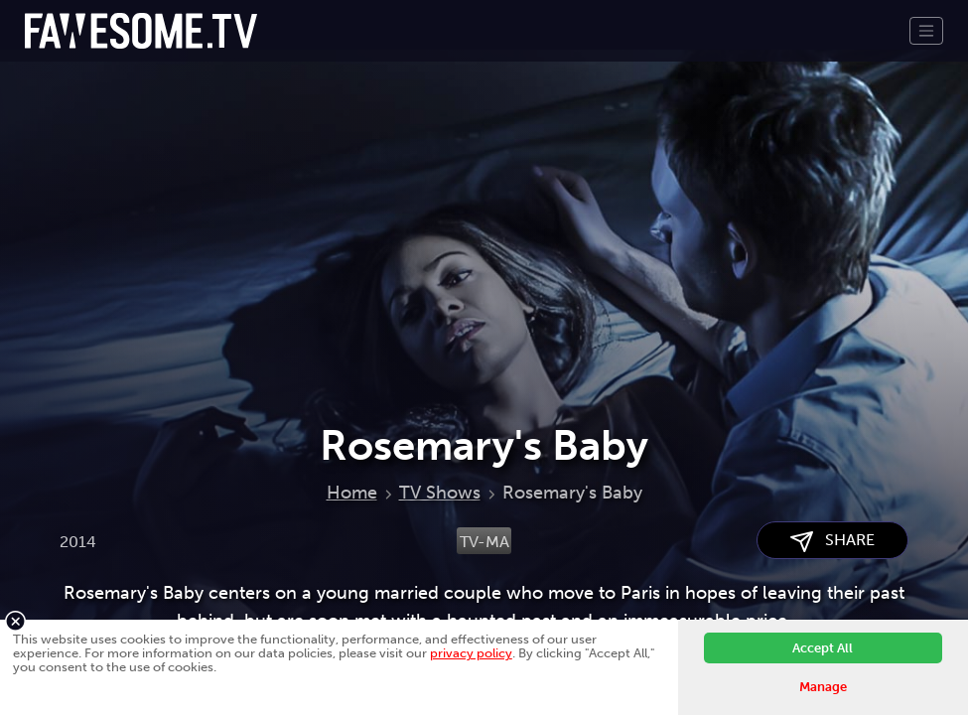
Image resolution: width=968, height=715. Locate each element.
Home (352, 492)
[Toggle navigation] (926, 31)
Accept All (822, 648)
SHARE (832, 540)
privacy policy (471, 652)
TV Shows (440, 492)
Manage (823, 686)
